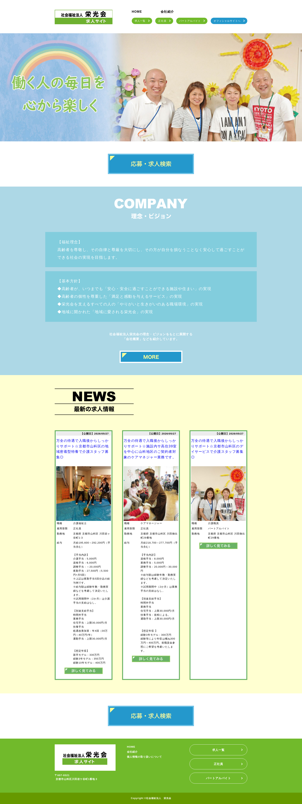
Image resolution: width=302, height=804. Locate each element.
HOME (137, 11)
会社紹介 (167, 11)
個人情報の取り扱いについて (144, 756)
